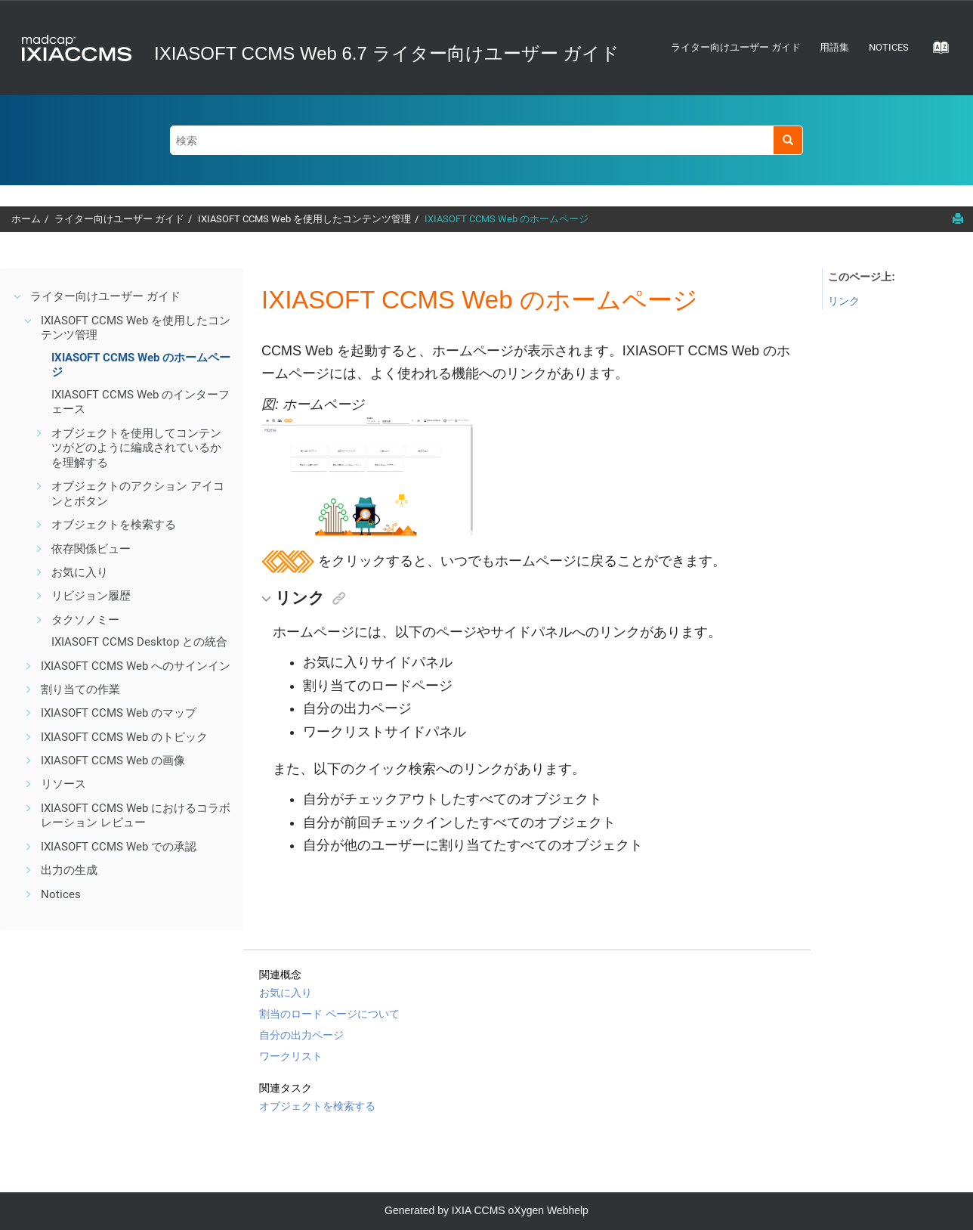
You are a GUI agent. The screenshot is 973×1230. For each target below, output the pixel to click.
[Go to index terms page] (936, 52)
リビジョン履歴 (91, 596)
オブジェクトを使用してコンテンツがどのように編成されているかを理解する (136, 447)
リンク (844, 301)
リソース (63, 784)
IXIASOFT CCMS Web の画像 (113, 760)
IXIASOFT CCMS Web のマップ (118, 713)
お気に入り (79, 572)
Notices (889, 47)
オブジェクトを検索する (113, 524)
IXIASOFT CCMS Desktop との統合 (139, 642)
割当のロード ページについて (329, 1014)
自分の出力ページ (301, 1035)
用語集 (834, 47)
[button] (18, 296)
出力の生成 (69, 870)
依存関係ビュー (91, 549)
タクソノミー (85, 620)
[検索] (787, 140)
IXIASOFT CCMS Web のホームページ (506, 219)
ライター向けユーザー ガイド (736, 47)
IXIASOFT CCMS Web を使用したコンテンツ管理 (304, 219)
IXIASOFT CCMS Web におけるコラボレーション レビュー (135, 815)
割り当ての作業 (80, 689)
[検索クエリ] (486, 140)
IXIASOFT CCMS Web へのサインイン (135, 666)
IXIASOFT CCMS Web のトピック (124, 737)
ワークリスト (291, 1056)
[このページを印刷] (958, 218)
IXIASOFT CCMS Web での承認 (118, 847)
